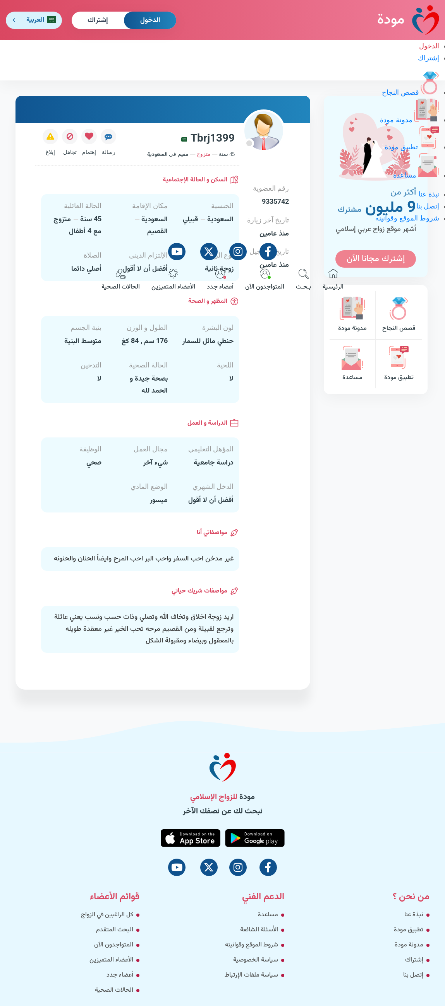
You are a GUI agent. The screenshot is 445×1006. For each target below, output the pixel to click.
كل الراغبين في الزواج (107, 915)
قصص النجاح (410, 92)
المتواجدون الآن (264, 280)
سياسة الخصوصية (255, 960)
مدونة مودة (409, 120)
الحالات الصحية (120, 280)
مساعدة (416, 175)
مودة (408, 20)
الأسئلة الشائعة (259, 930)
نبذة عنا (429, 194)
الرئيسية (333, 280)
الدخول (150, 20)
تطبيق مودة (412, 147)
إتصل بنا (428, 206)
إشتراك (98, 20)
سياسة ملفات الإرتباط (251, 975)
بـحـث (303, 280)
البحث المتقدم (114, 930)
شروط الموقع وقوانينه (407, 218)
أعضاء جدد (220, 280)
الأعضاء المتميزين (173, 280)
